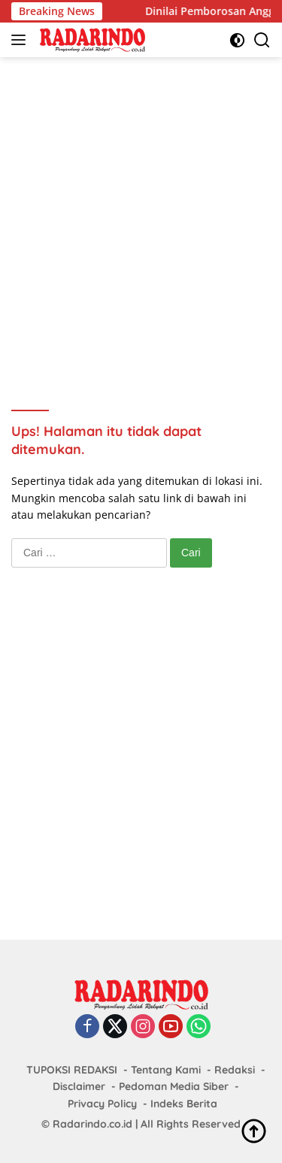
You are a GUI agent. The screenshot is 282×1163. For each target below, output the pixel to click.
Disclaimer (79, 1086)
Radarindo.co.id (92, 1124)
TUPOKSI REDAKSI (71, 1070)
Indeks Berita (183, 1103)
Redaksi (234, 1070)
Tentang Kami (166, 1070)
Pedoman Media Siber (174, 1086)
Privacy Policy (102, 1103)
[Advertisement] (141, 213)
